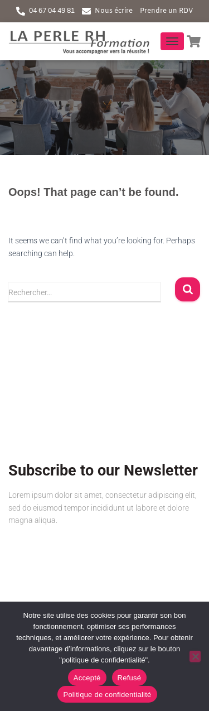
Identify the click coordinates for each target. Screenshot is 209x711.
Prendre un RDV (166, 11)
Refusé (130, 678)
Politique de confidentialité (107, 694)
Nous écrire (114, 11)
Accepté (87, 678)
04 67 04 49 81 (52, 11)
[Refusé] (195, 656)
